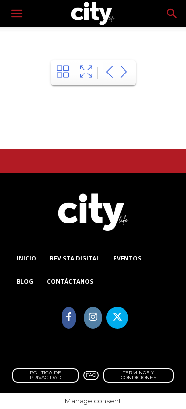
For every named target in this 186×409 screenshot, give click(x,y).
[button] (16, 13)
